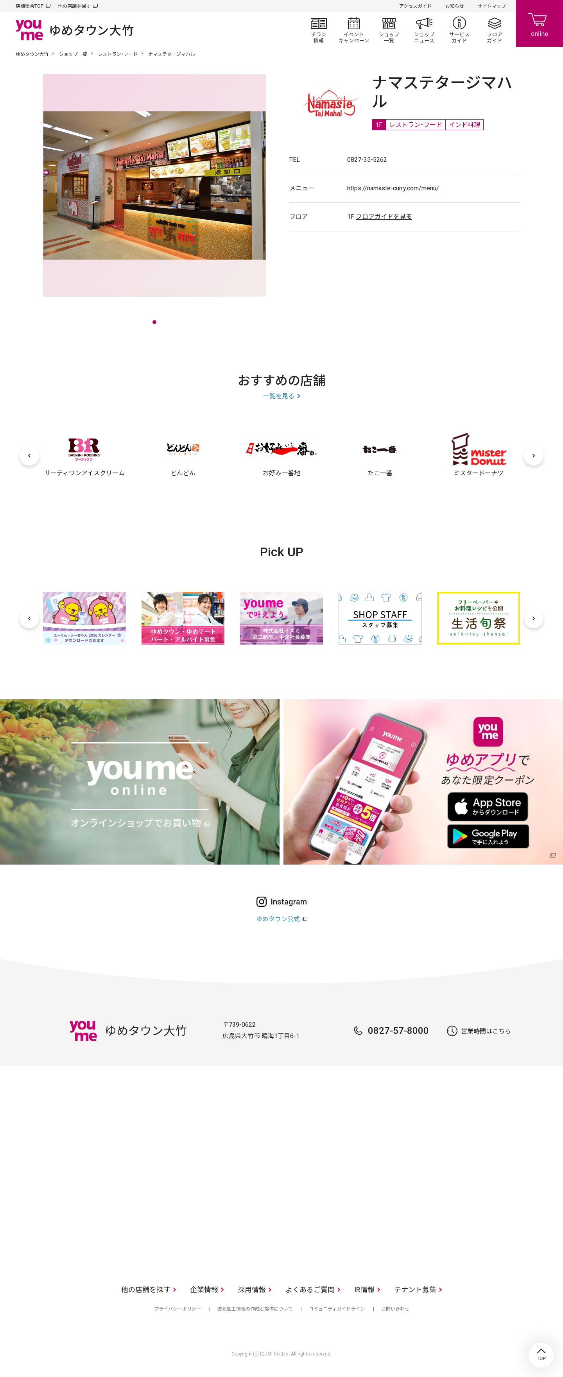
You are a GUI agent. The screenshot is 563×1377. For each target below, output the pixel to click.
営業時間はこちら (486, 1031)
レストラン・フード (118, 54)
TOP (541, 1355)
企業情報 (204, 1290)
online (539, 23)
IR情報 (364, 1290)
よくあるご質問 (310, 1290)
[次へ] (533, 456)
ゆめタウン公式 (278, 919)
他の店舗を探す (74, 6)
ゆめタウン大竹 (32, 54)
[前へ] (29, 456)
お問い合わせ (395, 1309)
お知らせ (454, 6)
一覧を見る (278, 396)
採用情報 (252, 1290)
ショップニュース (424, 30)
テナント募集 (415, 1290)
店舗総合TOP (29, 6)
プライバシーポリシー (177, 1309)
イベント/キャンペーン (353, 30)
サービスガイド (459, 30)
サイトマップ (492, 6)
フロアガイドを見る (384, 216)
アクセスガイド (415, 6)
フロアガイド (494, 30)
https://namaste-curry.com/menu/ (393, 188)
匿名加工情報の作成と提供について (254, 1309)
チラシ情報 (318, 30)
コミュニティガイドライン (337, 1309)
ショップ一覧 (389, 30)
